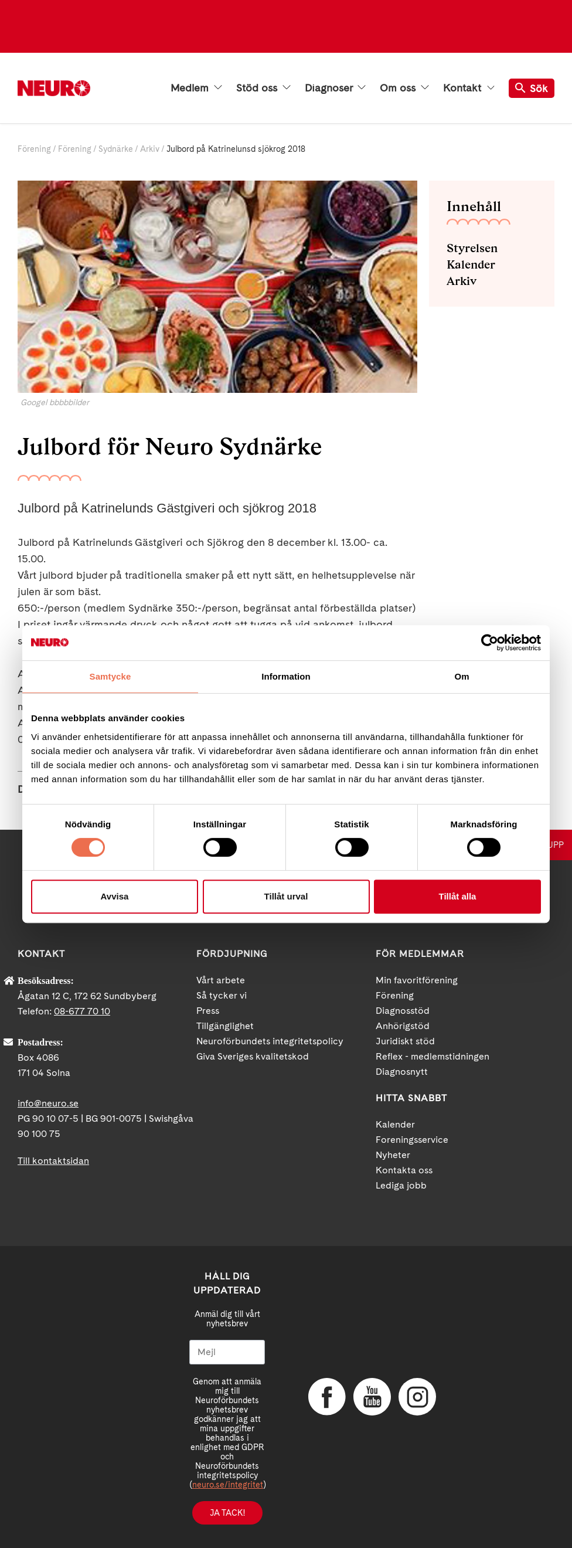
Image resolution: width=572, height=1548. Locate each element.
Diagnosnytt (402, 1071)
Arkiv (149, 149)
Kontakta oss (404, 1170)
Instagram (416, 1396)
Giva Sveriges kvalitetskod (252, 1056)
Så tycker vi (221, 995)
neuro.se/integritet (227, 1484)
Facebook (325, 1396)
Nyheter (393, 1154)
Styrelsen (472, 248)
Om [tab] (461, 676)
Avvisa (115, 896)
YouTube (371, 1396)
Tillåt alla (457, 896)
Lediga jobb (401, 1185)
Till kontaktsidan (53, 1160)
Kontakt (469, 88)
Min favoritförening (417, 980)
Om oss (404, 88)
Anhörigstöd (403, 1025)
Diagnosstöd (403, 1010)
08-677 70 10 (82, 1011)
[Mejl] (227, 1352)
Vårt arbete (220, 980)
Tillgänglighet (225, 1025)
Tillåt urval (286, 896)
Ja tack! (227, 1513)
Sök (531, 88)
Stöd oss (263, 88)
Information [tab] (286, 676)
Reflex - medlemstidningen (432, 1056)
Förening (34, 149)
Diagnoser (335, 88)
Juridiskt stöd (405, 1041)
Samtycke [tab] (110, 676)
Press (207, 1010)
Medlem (196, 88)
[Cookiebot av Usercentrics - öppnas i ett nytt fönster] (489, 642)
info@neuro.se (48, 1103)
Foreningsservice (412, 1139)
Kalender (471, 264)
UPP (555, 845)
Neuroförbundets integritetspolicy (269, 1041)
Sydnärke (115, 149)
